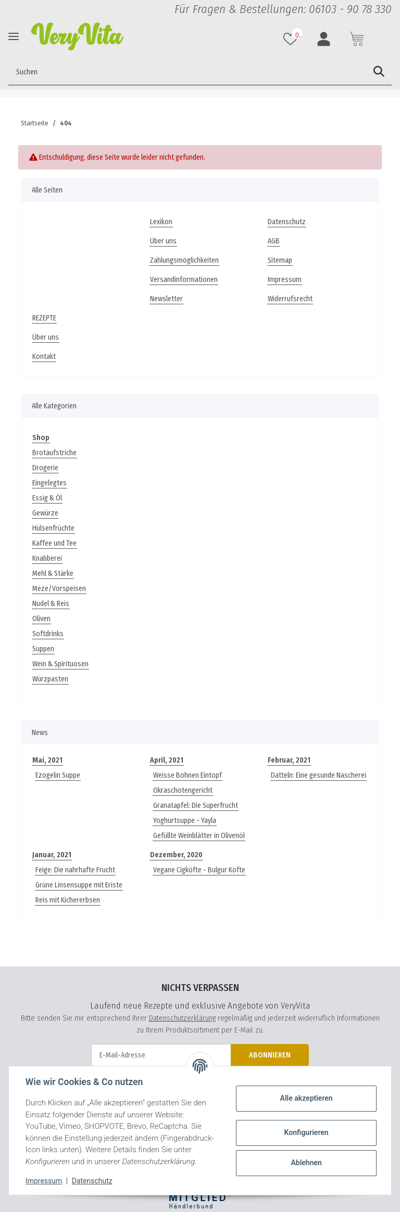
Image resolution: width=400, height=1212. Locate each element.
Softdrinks (48, 633)
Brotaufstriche (54, 452)
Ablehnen (306, 1162)
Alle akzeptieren (306, 1098)
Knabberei (47, 558)
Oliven (41, 618)
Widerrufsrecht (290, 298)
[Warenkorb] (358, 39)
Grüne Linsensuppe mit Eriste (78, 885)
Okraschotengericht (183, 790)
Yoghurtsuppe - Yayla (184, 820)
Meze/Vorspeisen (59, 588)
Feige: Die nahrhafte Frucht (75, 870)
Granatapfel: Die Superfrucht (195, 805)
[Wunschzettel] (291, 39)
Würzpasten (50, 679)
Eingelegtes (49, 483)
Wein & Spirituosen (60, 664)
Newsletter (166, 298)
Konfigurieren (306, 1132)
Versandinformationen (184, 279)
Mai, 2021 (47, 760)
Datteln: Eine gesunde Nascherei (318, 775)
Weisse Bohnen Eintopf (187, 775)
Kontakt (44, 356)
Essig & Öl (47, 498)
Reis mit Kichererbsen (67, 900)
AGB (274, 241)
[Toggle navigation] (13, 36)
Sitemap (280, 260)
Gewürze (45, 513)
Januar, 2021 (51, 854)
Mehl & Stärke (52, 573)
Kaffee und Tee (54, 543)
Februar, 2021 (289, 760)
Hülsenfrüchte (53, 528)
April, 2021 (166, 760)
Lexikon (161, 221)
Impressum (285, 279)
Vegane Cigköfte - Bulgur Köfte (199, 870)
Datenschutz (287, 221)
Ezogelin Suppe (57, 775)
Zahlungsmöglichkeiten (184, 260)
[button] (325, 39)
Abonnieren (270, 1055)
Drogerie (45, 467)
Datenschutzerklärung (182, 1018)
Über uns (163, 241)
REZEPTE (44, 318)
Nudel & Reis (50, 603)
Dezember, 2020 (176, 854)
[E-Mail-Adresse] (161, 1055)
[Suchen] (187, 72)
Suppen (43, 648)
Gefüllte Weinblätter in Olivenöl (199, 835)
